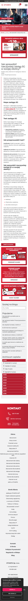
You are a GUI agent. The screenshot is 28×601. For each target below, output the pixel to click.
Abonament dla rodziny (13, 460)
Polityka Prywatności (12, 549)
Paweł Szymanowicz (10, 75)
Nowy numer (13, 440)
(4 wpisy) (11, 363)
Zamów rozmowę (15, 418)
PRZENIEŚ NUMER (14, 262)
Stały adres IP (13, 448)
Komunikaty (12, 512)
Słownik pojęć (13, 520)
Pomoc (13, 517)
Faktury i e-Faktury (13, 504)
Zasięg (13, 536)
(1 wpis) (8, 369)
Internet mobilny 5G (13, 446)
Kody (12, 509)
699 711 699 (21, 1)
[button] (19, 5)
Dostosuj (12, 597)
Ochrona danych (13, 514)
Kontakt (13, 543)
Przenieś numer (12, 443)
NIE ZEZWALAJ (12, 593)
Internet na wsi (13, 479)
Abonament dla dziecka (13, 463)
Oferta (13, 434)
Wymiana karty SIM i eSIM (13, 533)
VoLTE (13, 528)
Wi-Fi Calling (13, 530)
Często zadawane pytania (13, 496)
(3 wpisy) (10, 372)
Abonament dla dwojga (13, 471)
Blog (7, 32)
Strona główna (3, 32)
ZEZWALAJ (12, 589)
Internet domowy (13, 474)
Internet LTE (12, 458)
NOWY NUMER (14, 298)
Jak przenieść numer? (13, 506)
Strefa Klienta (13, 490)
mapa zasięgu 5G (10, 109)
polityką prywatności (7, 586)
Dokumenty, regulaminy (13, 498)
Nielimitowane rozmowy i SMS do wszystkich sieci (13, 454)
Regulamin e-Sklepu (13, 552)
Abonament (12, 438)
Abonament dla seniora (12, 466)
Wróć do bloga (8, 244)
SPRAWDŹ (14, 55)
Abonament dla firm (13, 451)
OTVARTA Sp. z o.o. (12, 563)
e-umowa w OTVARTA (13, 501)
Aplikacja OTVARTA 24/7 (13, 493)
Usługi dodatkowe (13, 525)
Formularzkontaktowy (15, 424)
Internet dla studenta (13, 477)
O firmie (13, 546)
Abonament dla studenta (13, 468)
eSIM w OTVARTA (13, 482)
